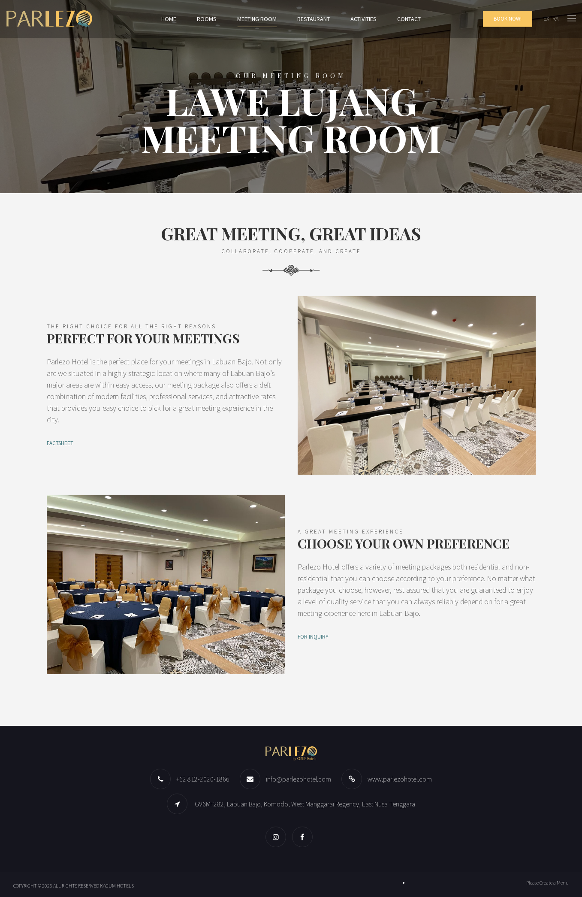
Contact (409, 19)
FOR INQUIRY (313, 636)
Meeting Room (257, 19)
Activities (363, 19)
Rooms (207, 19)
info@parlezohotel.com (298, 779)
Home (168, 19)
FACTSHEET (60, 443)
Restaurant (313, 19)
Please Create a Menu (547, 882)
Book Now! (508, 18)
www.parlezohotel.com (400, 779)
